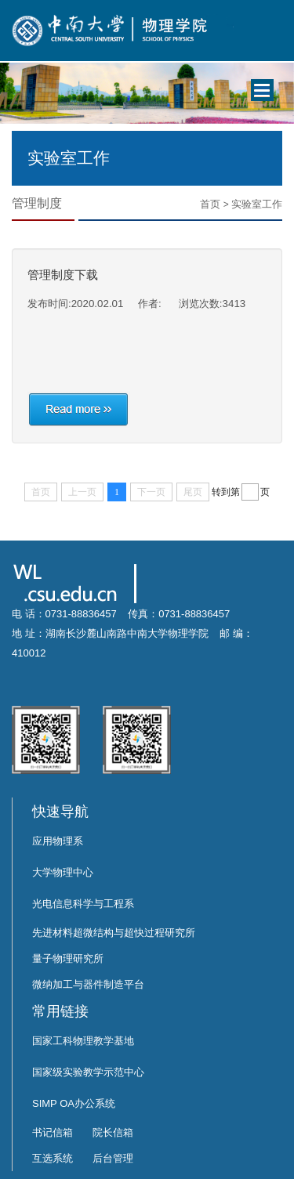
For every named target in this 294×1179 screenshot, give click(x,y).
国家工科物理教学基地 (83, 1041)
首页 (210, 204)
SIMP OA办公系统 (73, 1103)
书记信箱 (52, 1132)
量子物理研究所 (67, 958)
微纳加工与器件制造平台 (88, 984)
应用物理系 (57, 841)
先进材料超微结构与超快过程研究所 (113, 932)
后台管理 (113, 1158)
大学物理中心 (62, 872)
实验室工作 (256, 204)
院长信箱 (113, 1132)
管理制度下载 (62, 274)
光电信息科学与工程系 (83, 904)
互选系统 (52, 1158)
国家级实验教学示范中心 (88, 1072)
